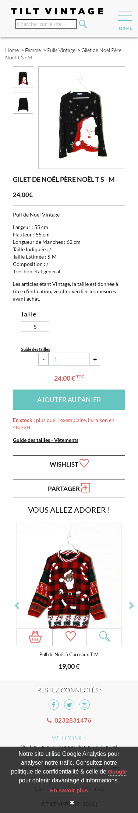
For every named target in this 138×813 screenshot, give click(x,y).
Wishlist (69, 463)
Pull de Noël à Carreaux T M (69, 654)
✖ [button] (72, 803)
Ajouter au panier (69, 399)
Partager (69, 487)
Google (117, 771)
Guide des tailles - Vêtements (45, 440)
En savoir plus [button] (69, 790)
